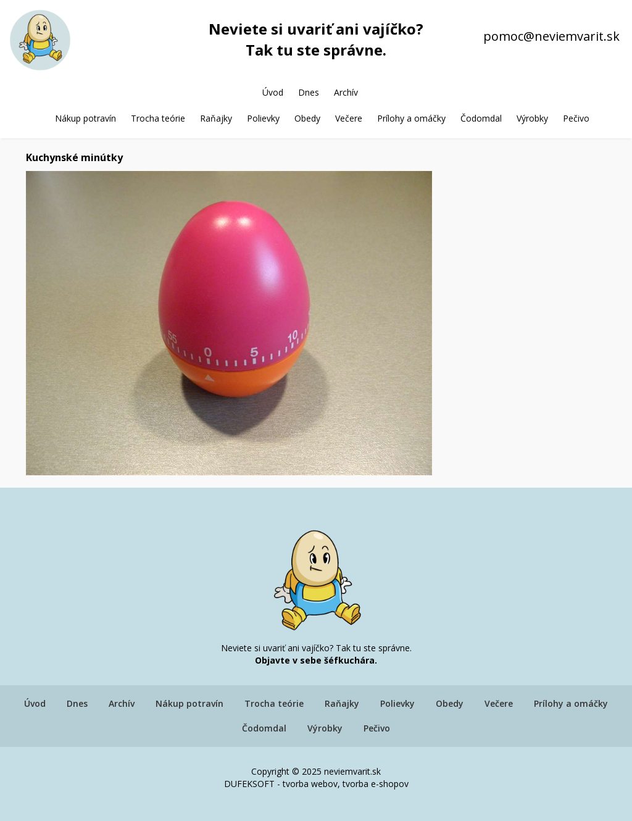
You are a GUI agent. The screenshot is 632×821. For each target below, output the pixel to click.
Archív (346, 92)
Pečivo (576, 118)
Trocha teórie (158, 118)
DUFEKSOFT (249, 784)
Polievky (263, 118)
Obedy (307, 118)
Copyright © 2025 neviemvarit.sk (316, 771)
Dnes (308, 92)
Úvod (272, 92)
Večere (348, 118)
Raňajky (216, 118)
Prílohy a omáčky (411, 118)
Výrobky (532, 118)
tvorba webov (310, 784)
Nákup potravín (85, 118)
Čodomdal (481, 118)
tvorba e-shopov (376, 784)
